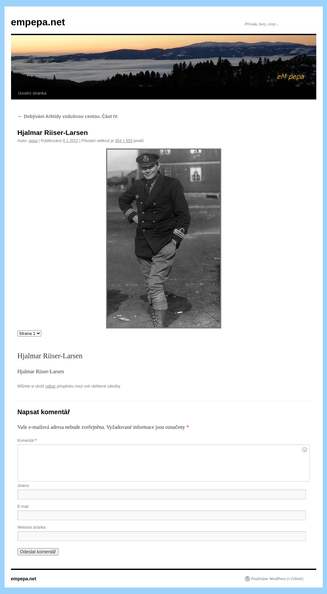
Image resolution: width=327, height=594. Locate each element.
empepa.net (38, 22)
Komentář (27, 440)
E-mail (23, 506)
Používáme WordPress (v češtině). (277, 578)
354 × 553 (123, 141)
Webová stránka (32, 527)
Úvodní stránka (32, 93)
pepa (33, 141)
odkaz (50, 386)
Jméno (23, 485)
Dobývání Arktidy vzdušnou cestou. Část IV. (68, 116)
